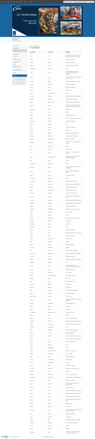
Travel (14, 64)
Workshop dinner (17, 66)
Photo (14, 72)
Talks (16, 56)
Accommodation (16, 61)
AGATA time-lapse (17, 69)
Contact (47, 436)
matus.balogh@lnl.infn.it (20, 79)
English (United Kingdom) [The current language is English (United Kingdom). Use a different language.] (81, 2)
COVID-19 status (17, 59)
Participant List (16, 50)
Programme (15, 54)
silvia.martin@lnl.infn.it (20, 83)
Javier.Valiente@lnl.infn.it (20, 77)
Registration (15, 48)
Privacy (51, 436)
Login (92, 2)
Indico (15, 436)
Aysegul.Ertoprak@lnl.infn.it (21, 81)
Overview (15, 45)
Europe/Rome (69, 2)
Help (44, 436)
